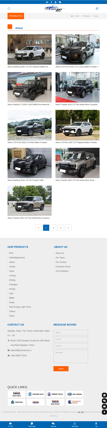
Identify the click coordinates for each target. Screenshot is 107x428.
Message (75, 426)
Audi (11, 293)
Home (76, 16)
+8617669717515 (19, 355)
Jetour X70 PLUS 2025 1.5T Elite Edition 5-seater (27, 142)
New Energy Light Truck (20, 307)
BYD (11, 253)
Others (12, 311)
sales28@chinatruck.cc (21, 350)
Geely (12, 302)
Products (86, 16)
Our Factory (61, 262)
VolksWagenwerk (17, 258)
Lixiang (12, 275)
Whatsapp (32, 426)
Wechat (53, 426)
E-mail (10, 426)
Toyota (12, 266)
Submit (61, 369)
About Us (60, 253)
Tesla (11, 271)
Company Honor (63, 266)
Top (96, 426)
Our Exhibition (62, 271)
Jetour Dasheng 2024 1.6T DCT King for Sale (26, 180)
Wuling (12, 280)
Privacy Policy (89, 412)
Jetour (95, 16)
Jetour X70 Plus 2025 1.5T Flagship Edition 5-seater (76, 142)
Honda (12, 289)
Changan (13, 284)
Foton (11, 316)
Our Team (60, 258)
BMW (11, 298)
